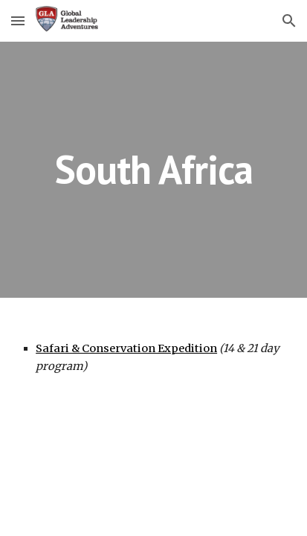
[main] (153, 169)
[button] (18, 20)
